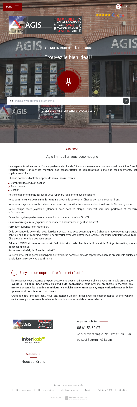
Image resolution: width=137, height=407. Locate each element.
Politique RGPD (105, 390)
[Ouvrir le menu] (12, 7)
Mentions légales (69, 390)
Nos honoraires (24, 390)
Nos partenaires (46, 390)
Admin (88, 390)
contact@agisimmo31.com (94, 339)
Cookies (123, 390)
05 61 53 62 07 (88, 328)
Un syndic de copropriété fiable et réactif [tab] (51, 273)
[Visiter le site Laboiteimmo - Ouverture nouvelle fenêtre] (75, 398)
